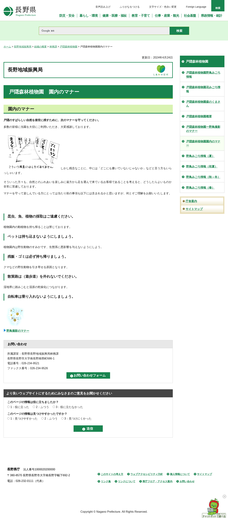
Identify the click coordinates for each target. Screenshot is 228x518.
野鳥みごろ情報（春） (200, 187)
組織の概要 (40, 46)
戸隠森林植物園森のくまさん (203, 103)
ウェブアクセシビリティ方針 (146, 474)
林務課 (53, 46)
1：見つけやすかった (24, 418)
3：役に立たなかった (69, 406)
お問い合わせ (187, 481)
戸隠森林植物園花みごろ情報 (203, 89)
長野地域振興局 (22, 46)
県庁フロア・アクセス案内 (157, 481)
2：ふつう (42, 406)
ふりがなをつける (130, 6)
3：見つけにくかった (78, 418)
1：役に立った (19, 406)
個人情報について (180, 474)
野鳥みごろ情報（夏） (200, 155)
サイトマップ (194, 208)
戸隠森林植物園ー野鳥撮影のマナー (203, 128)
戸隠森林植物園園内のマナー (203, 143)
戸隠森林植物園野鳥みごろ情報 (203, 74)
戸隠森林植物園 (68, 46)
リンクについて (126, 481)
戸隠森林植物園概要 (199, 116)
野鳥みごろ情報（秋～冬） (203, 176)
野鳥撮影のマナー (17, 330)
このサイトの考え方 (112, 474)
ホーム (7, 46)
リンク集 (106, 481)
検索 (217, 8)
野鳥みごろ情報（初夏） (201, 166)
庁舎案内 (191, 201)
